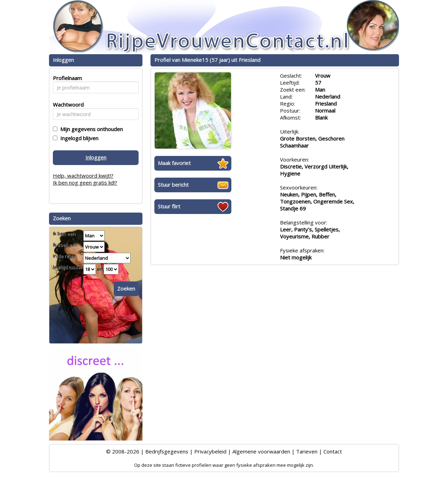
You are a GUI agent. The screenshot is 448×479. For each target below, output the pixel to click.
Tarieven (306, 451)
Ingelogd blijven (77, 138)
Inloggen (95, 157)
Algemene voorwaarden (261, 451)
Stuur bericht (173, 184)
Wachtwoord (66, 104)
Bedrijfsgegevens (166, 451)
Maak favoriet (174, 162)
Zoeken (126, 288)
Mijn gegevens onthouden (90, 129)
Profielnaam (66, 77)
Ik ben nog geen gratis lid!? (85, 182)
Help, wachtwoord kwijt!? (83, 175)
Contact (332, 451)
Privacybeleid (210, 451)
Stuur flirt (169, 206)
